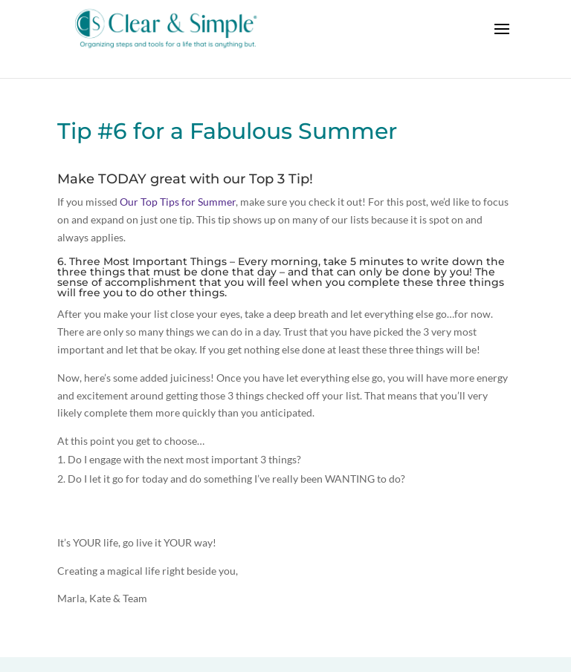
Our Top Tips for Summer (178, 201)
